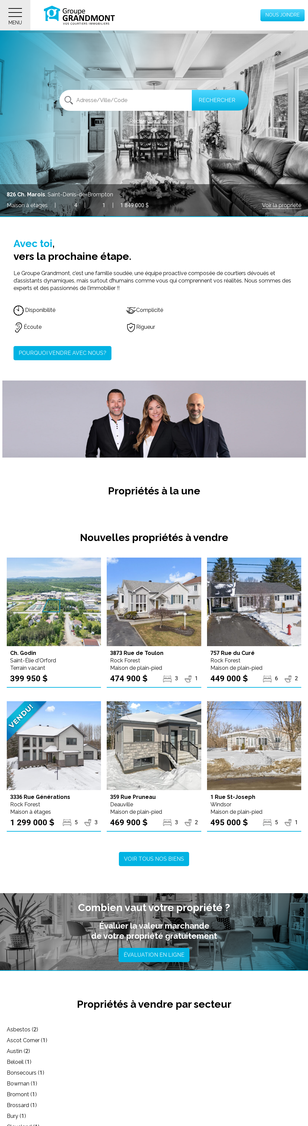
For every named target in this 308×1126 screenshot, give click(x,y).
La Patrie (218, 1105)
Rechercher (217, 100)
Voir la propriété (281, 205)
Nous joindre (282, 15)
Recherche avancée (154, 121)
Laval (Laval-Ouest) (232, 1116)
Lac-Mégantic (126, 1116)
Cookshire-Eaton (31, 1073)
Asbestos (22, 1029)
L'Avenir (118, 1105)
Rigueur (140, 327)
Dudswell (218, 1083)
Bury (212, 1051)
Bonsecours (124, 1040)
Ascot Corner (125, 1029)
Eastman (120, 1094)
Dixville (19, 1083)
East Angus (25, 1094)
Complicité (144, 310)
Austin (214, 1029)
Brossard (120, 1051)
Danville (217, 1073)
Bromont (22, 1051)
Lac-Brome (25, 1116)
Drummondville (128, 1083)
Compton (219, 1062)
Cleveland (23, 1062)
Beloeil (19, 1040)
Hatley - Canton (30, 1105)
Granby (216, 1094)
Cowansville (124, 1073)
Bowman (218, 1040)
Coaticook (121, 1062)
